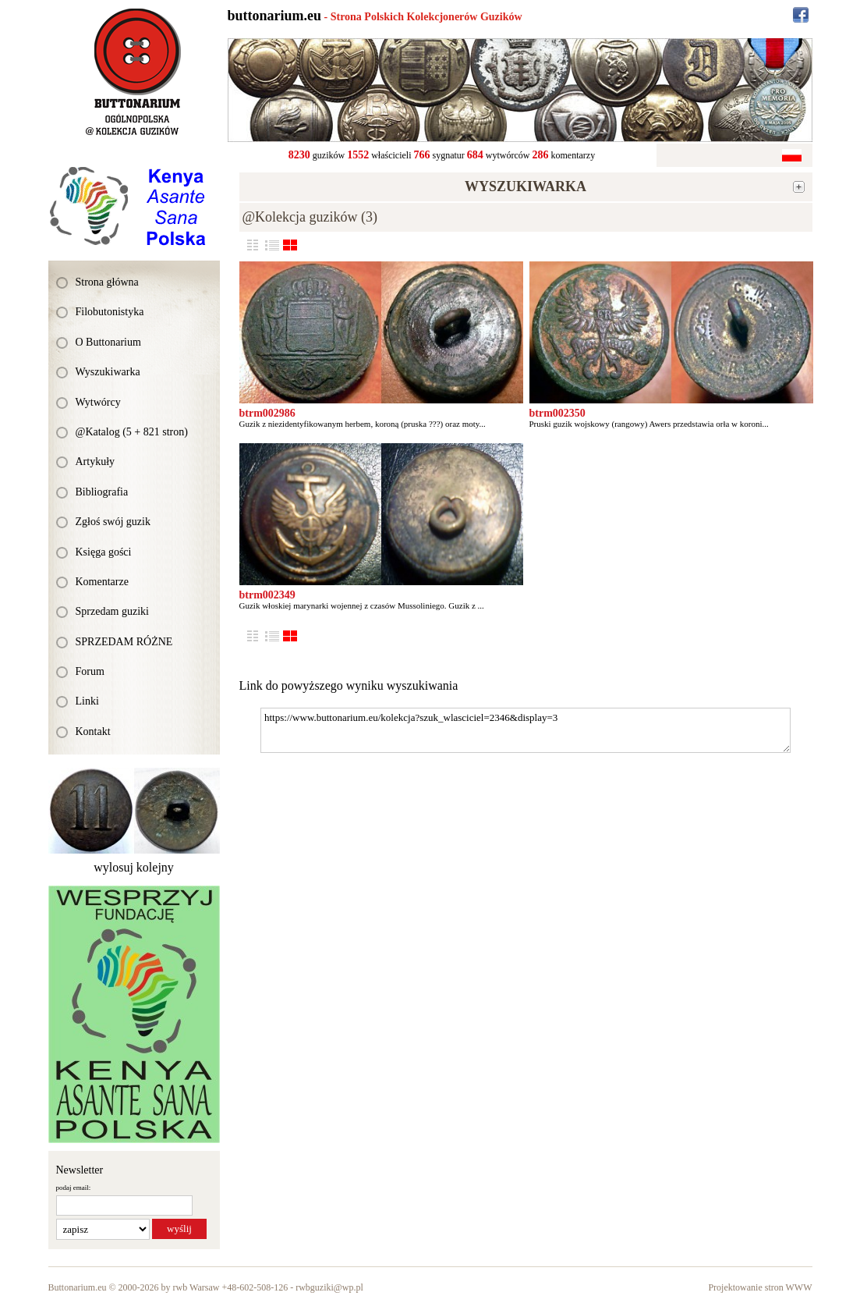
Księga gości (104, 552)
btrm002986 (267, 413)
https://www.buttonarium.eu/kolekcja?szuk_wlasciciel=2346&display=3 (525, 730)
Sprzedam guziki (112, 611)
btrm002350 (557, 413)
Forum (90, 671)
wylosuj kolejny (134, 867)
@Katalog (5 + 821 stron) (132, 432)
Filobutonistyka (110, 312)
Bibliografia (102, 492)
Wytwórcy (98, 402)
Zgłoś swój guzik (113, 521)
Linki (87, 701)
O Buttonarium (108, 342)
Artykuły (95, 461)
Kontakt (93, 731)
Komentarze (102, 582)
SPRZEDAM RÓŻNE (124, 642)
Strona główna (107, 282)
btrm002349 (267, 595)
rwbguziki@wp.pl (329, 1287)
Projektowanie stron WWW (760, 1287)
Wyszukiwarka (108, 372)
